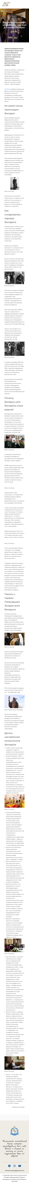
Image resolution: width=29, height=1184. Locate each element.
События (14, 20)
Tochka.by (7, 89)
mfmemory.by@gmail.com (14, 1170)
